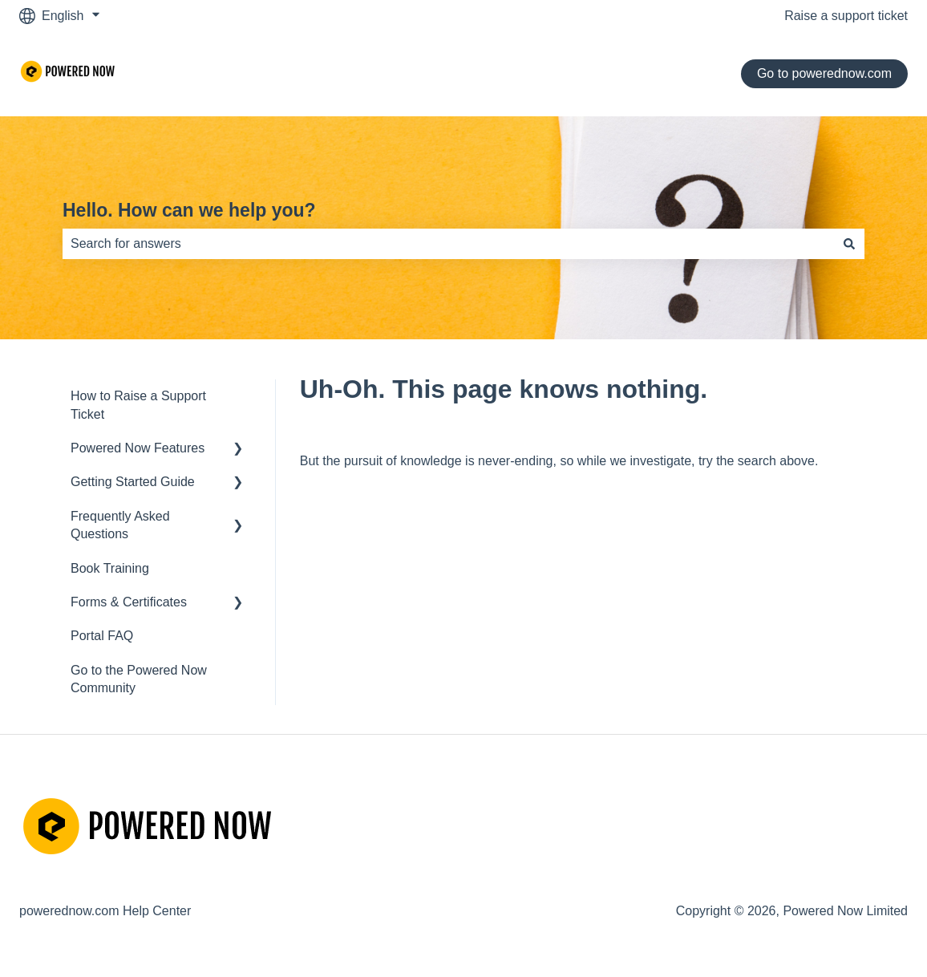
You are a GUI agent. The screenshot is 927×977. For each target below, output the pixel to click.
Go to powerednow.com (824, 73)
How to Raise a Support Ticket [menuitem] (138, 404)
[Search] (849, 244)
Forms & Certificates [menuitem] (129, 602)
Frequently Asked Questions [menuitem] (120, 525)
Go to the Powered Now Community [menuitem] (139, 679)
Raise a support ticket (846, 15)
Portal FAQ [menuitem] (102, 636)
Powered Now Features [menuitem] (137, 448)
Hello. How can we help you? (189, 210)
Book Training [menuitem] (110, 568)
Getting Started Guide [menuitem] (133, 481)
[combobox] (448, 244)
